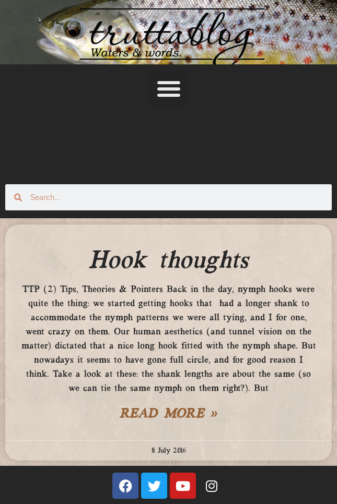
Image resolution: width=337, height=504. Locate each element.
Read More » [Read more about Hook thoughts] (168, 414)
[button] (169, 88)
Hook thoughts (168, 261)
